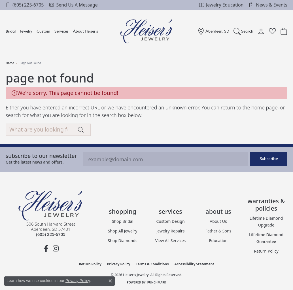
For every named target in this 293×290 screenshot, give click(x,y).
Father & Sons (218, 231)
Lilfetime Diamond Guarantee (266, 238)
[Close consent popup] (110, 281)
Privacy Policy (118, 264)
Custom (43, 31)
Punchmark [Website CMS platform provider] (156, 282)
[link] (25, 5)
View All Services (170, 240)
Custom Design (170, 221)
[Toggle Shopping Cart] (283, 31)
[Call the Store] (50, 234)
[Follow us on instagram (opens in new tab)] (55, 248)
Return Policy (266, 251)
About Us (218, 221)
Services (61, 31)
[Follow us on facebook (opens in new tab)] (46, 248)
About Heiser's (85, 31)
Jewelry (26, 31)
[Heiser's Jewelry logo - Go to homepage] (146, 31)
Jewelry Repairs (170, 231)
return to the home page (249, 107)
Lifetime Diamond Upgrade (266, 221)
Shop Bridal (122, 221)
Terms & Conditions (152, 264)
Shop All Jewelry (122, 231)
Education (218, 240)
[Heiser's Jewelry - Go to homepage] (51, 205)
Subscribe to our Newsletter (41, 156)
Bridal (11, 31)
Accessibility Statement (194, 264)
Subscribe (269, 158)
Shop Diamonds (122, 240)
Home (10, 63)
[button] (243, 31)
